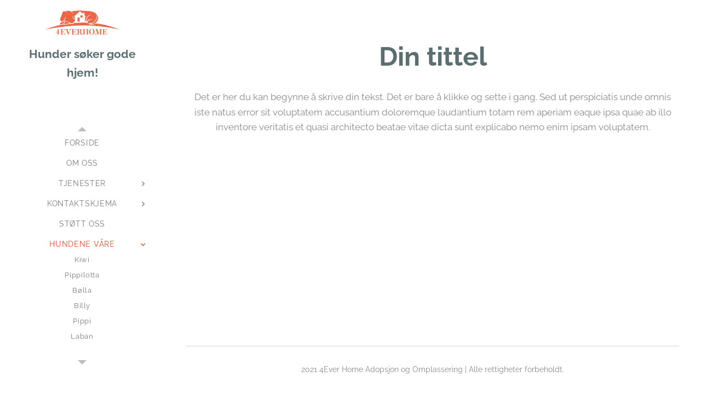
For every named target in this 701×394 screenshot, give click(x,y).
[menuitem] (82, 143)
